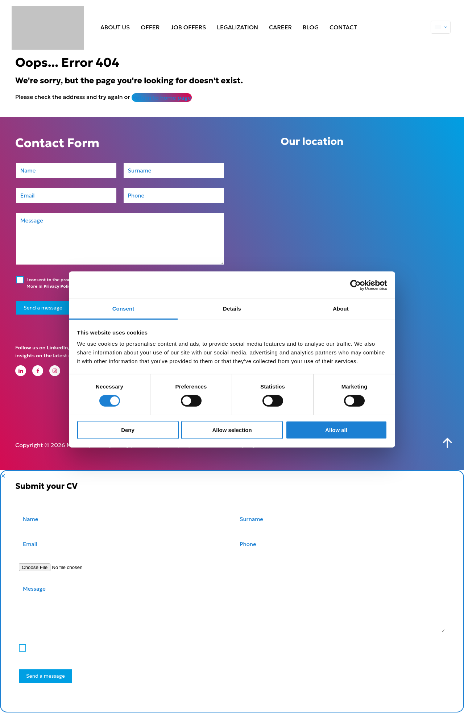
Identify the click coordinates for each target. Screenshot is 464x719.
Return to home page (161, 97)
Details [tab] (232, 309)
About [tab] (341, 309)
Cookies (145, 451)
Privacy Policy (59, 286)
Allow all (336, 430)
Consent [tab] (123, 309)
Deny (127, 430)
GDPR (169, 451)
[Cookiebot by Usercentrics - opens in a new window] (355, 284)
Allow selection (232, 430)
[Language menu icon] (441, 27)
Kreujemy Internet (254, 451)
